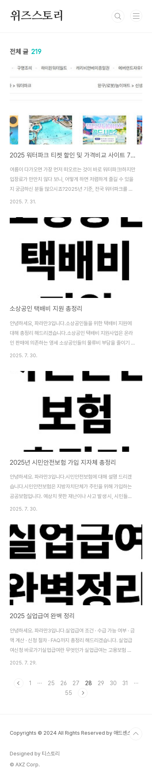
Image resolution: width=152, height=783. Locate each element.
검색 (118, 16)
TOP (135, 733)
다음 (83, 693)
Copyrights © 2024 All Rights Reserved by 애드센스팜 (73, 733)
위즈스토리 (37, 16)
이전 (19, 683)
